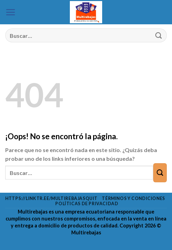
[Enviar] (158, 35)
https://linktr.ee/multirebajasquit (51, 198)
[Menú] (10, 12)
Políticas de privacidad (86, 203)
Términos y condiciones (133, 198)
